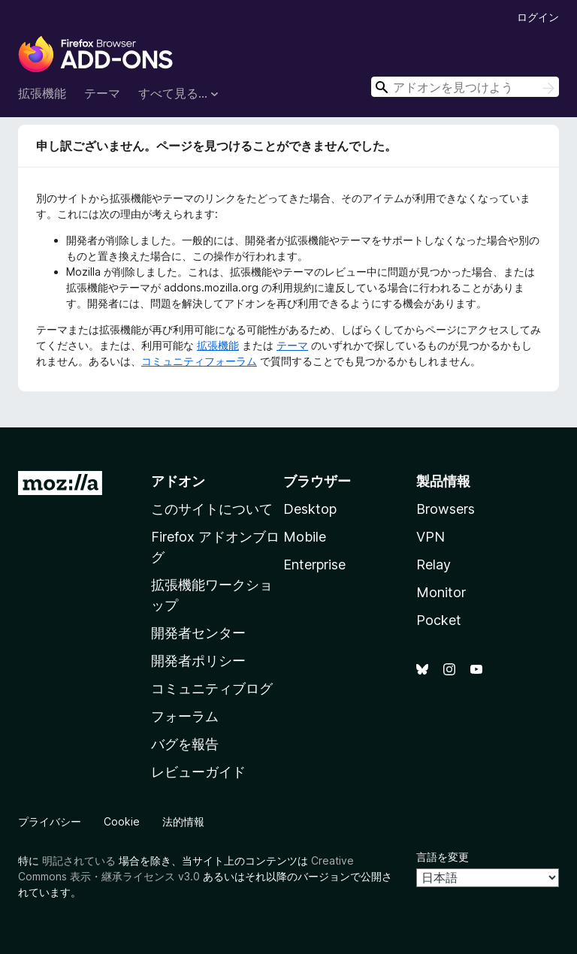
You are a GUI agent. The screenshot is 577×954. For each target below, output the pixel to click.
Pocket (438, 620)
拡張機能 (42, 93)
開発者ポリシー (198, 661)
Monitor (441, 592)
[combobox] (465, 87)
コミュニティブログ (212, 688)
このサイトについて (212, 509)
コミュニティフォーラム (199, 361)
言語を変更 (442, 856)
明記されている (79, 860)
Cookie (122, 821)
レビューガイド (198, 772)
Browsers (445, 509)
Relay (433, 564)
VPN (430, 537)
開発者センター (198, 633)
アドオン (178, 481)
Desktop (310, 509)
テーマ (102, 93)
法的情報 (183, 821)
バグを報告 (185, 744)
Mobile (304, 537)
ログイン (538, 17)
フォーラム (185, 716)
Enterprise (314, 564)
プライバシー (49, 821)
